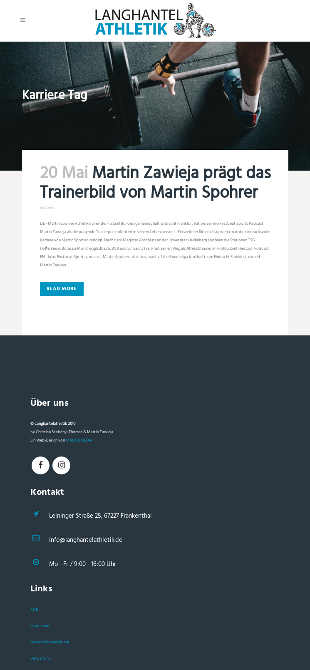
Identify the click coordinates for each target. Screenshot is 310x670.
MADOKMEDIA (79, 440)
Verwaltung (40, 658)
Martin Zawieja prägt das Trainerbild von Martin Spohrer (155, 184)
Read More (62, 289)
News (49, 207)
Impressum (39, 626)
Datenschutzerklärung (49, 642)
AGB (34, 609)
